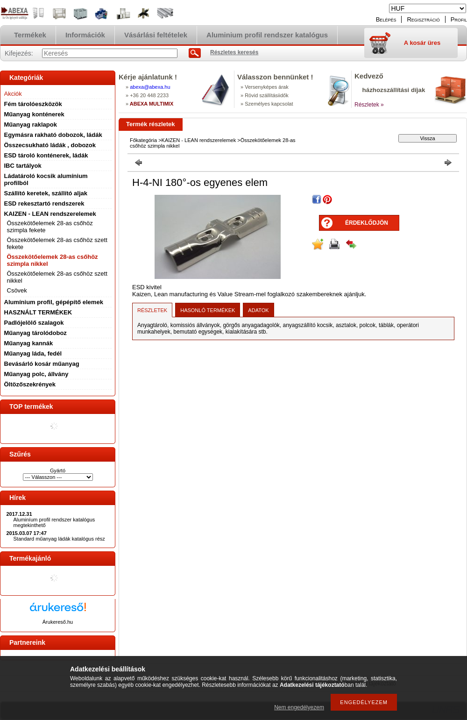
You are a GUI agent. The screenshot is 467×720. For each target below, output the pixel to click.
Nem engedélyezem (299, 707)
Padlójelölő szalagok (34, 322)
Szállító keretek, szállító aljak (45, 193)
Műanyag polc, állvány (36, 374)
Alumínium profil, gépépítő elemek (53, 302)
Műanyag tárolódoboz (35, 332)
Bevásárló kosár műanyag (41, 363)
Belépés (386, 19)
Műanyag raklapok (30, 124)
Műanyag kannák (28, 343)
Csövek (17, 290)
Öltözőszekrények (30, 384)
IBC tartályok (23, 165)
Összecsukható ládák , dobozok (50, 145)
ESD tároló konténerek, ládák (46, 155)
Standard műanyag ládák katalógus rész (59, 539)
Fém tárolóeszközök (33, 103)
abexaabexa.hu (150, 87)
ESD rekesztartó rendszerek (44, 203)
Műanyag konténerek (34, 114)
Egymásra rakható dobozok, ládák (53, 134)
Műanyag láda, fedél (33, 353)
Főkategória (143, 140)
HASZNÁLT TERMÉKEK (38, 312)
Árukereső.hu (57, 622)
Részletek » (369, 104)
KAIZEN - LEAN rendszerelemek (50, 213)
